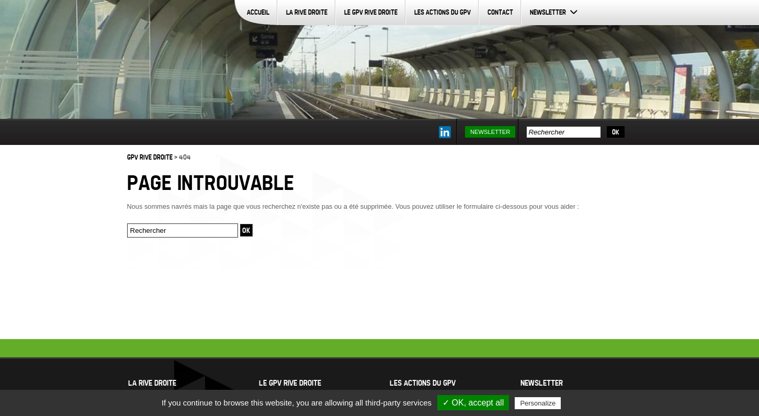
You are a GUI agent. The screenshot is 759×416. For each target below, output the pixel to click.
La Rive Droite (306, 12)
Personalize (538, 403)
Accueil (258, 12)
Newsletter (548, 12)
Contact (500, 12)
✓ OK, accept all (473, 402)
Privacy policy (585, 403)
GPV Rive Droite (150, 157)
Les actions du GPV (442, 12)
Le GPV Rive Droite (371, 12)
